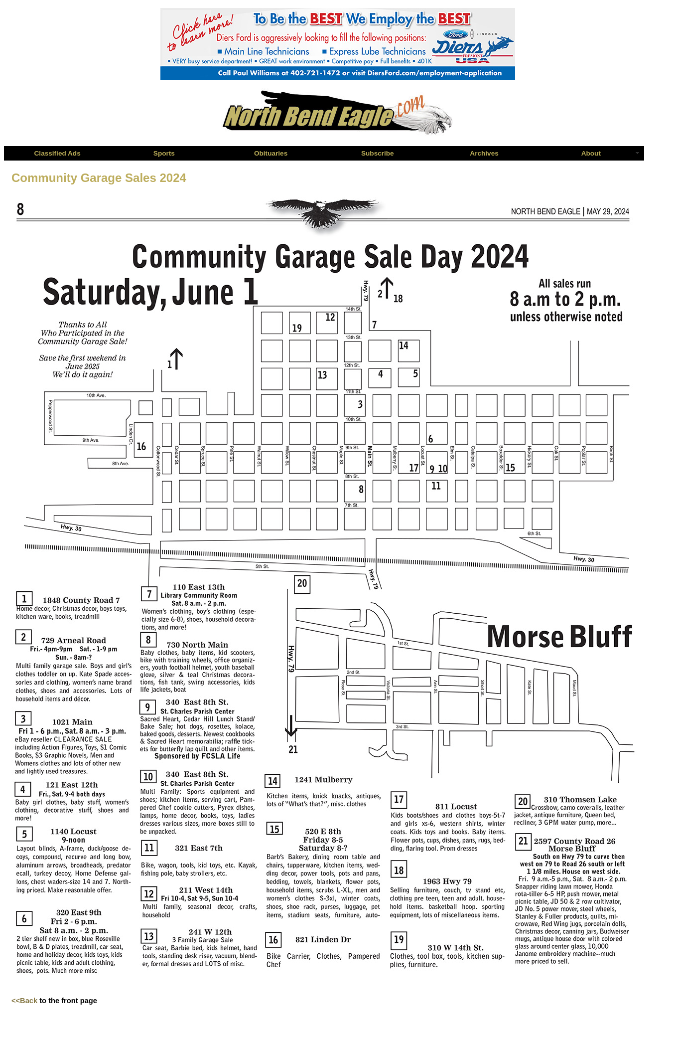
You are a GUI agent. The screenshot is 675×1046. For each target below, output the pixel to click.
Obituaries (270, 153)
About (591, 153)
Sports (164, 153)
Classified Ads (57, 153)
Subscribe (377, 153)
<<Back (24, 1001)
